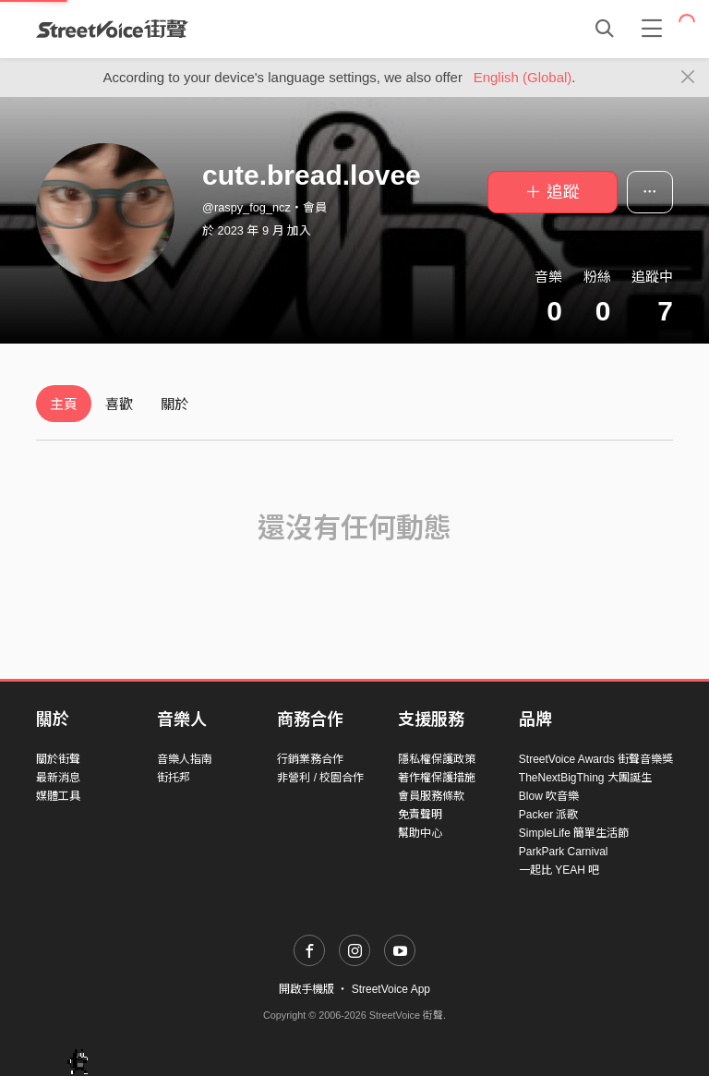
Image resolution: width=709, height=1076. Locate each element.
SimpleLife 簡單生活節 (574, 833)
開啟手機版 (306, 989)
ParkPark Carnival (563, 851)
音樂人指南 (184, 759)
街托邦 (173, 777)
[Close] (688, 77)
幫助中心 (420, 833)
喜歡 (119, 404)
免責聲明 (420, 814)
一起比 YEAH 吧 (559, 870)
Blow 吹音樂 (549, 796)
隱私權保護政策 (436, 759)
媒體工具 (58, 796)
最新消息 (58, 777)
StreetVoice (112, 28)
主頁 (64, 404)
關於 (174, 404)
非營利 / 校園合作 (320, 777)
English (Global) (523, 77)
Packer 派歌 (549, 814)
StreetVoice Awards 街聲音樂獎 (596, 759)
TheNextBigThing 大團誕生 (585, 777)
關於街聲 (58, 759)
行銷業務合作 (310, 759)
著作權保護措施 (436, 777)
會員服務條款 (431, 796)
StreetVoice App (391, 989)
